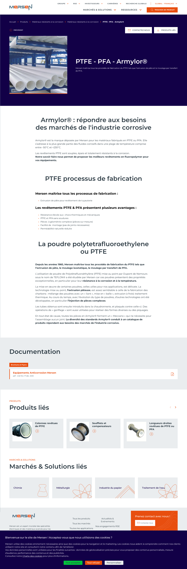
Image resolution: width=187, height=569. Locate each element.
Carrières (112, 4)
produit (165, 10)
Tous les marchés (81, 523)
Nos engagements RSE (107, 526)
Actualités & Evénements (107, 520)
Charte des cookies (32, 556)
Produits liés (166, 30)
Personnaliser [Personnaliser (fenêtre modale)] (114, 562)
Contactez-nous (138, 30)
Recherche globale (136, 4)
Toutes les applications (81, 528)
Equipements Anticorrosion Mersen (34, 372)
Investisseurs (92, 4)
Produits (24, 22)
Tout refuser (93, 562)
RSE (75, 4)
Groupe (61, 4)
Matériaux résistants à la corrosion (47, 22)
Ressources (129, 10)
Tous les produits (81, 518)
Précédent (18, 30)
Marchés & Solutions (97, 10)
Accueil (12, 22)
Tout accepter (73, 562)
